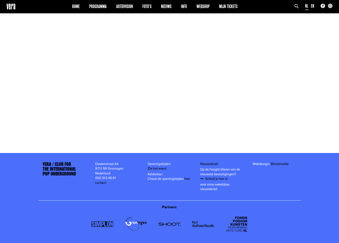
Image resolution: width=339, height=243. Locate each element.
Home (76, 6)
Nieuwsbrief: (209, 164)
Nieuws (166, 6)
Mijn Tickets (228, 6)
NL (306, 6)
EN (312, 6)
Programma (98, 6)
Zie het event (157, 168)
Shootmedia (280, 164)
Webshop (203, 6)
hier (187, 179)
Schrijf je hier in (216, 179)
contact (100, 183)
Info (184, 6)
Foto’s (147, 6)
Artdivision (124, 6)
